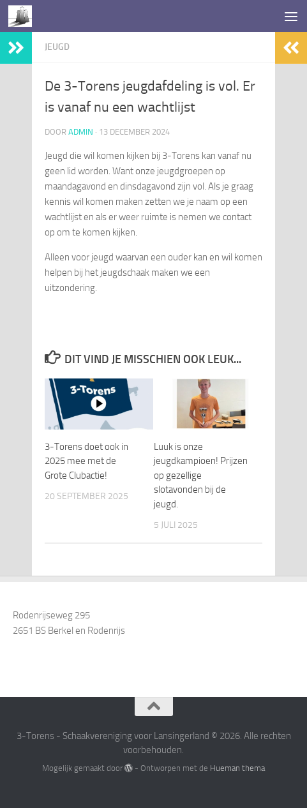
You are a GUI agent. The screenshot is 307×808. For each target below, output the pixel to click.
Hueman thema (237, 768)
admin (80, 132)
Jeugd (57, 46)
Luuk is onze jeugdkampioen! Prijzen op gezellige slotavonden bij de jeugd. (201, 475)
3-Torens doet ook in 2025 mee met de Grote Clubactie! (86, 461)
